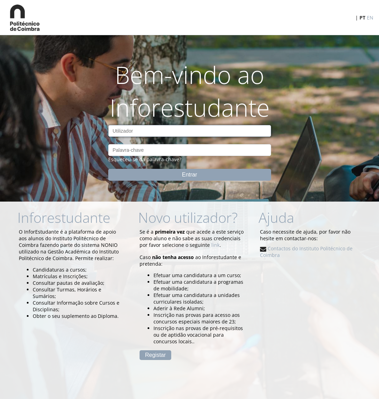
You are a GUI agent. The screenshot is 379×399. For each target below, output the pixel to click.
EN (370, 17)
